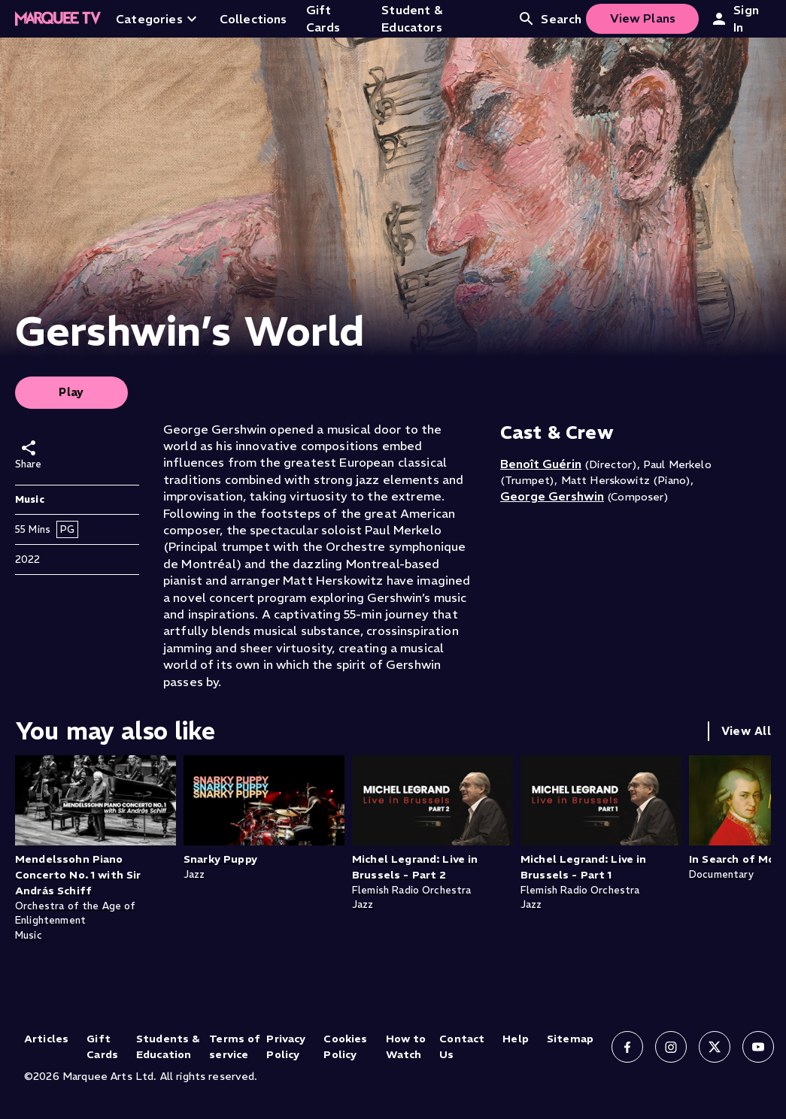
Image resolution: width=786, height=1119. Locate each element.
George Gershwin (552, 496)
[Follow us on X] (714, 1047)
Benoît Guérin (540, 463)
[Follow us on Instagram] (671, 1047)
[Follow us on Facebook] (627, 1047)
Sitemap (570, 1038)
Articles (46, 1038)
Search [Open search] (549, 19)
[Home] (58, 18)
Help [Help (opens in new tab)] (515, 1038)
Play (71, 392)
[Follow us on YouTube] (758, 1047)
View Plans (643, 18)
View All (746, 731)
